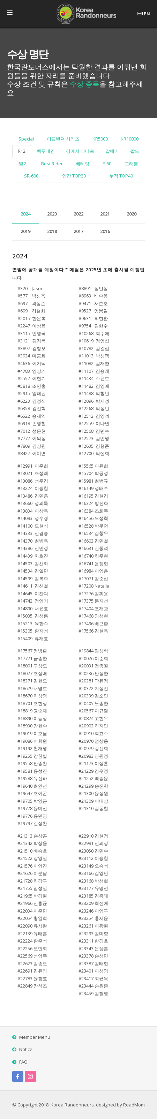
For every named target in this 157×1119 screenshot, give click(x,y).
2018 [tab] (52, 231)
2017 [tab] (78, 231)
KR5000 (100, 139)
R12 (21, 151)
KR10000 (130, 139)
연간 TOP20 (74, 176)
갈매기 (112, 151)
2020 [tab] (131, 214)
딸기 (23, 163)
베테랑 (82, 163)
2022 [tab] (78, 214)
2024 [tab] (25, 214)
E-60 (107, 163)
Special (26, 139)
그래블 (131, 163)
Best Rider (52, 163)
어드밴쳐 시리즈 (63, 139)
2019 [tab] (25, 231)
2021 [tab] (105, 214)
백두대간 (46, 151)
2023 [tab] (52, 214)
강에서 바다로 (80, 151)
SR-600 (31, 176)
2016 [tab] (105, 231)
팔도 (134, 151)
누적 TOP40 (121, 176)
